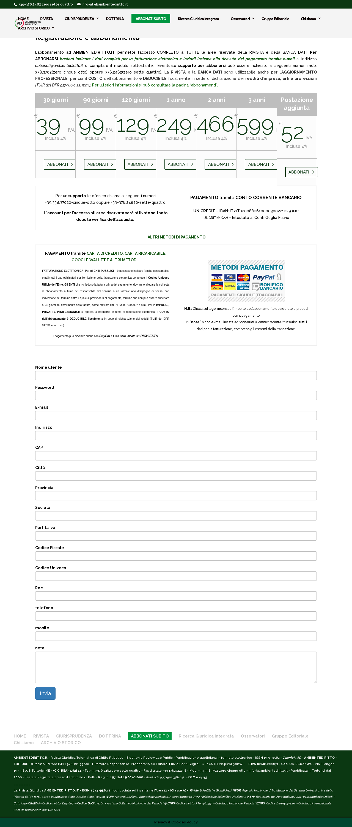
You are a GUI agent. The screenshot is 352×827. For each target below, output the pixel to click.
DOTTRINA (115, 18)
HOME (23, 18)
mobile (42, 628)
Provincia (44, 488)
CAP (39, 447)
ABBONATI (57, 164)
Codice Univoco (50, 568)
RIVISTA (46, 18)
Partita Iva (45, 527)
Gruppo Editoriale (275, 18)
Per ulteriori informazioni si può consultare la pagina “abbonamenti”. (155, 85)
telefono (44, 608)
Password (44, 387)
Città (40, 467)
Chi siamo (308, 18)
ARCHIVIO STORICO (34, 27)
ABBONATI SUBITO (151, 18)
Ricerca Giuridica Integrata (198, 18)
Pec (39, 588)
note (40, 648)
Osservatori (240, 18)
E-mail (41, 407)
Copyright (289, 758)
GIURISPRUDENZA (79, 18)
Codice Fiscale (49, 548)
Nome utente (48, 367)
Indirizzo (43, 427)
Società (42, 507)
